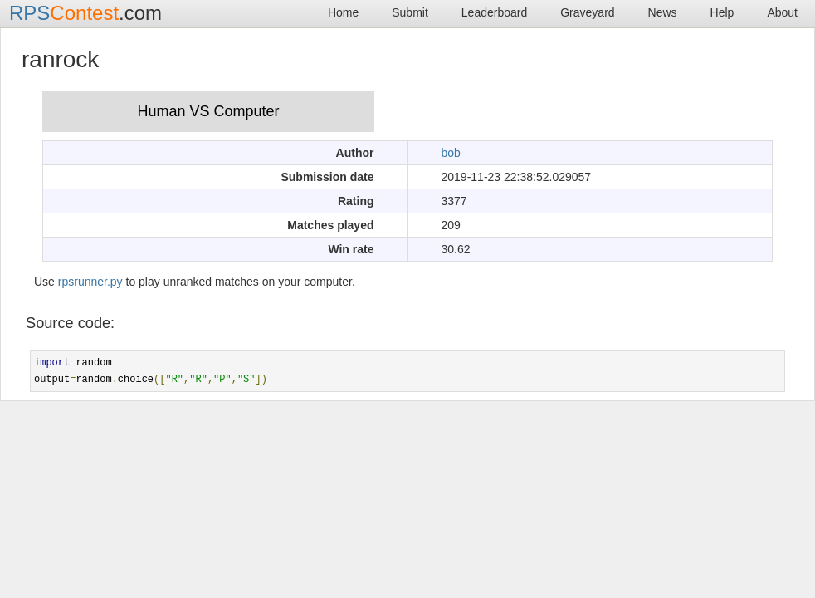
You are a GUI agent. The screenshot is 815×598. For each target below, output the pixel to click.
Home (343, 12)
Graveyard (587, 12)
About (782, 12)
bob (451, 152)
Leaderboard (494, 12)
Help (722, 12)
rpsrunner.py (90, 281)
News (662, 12)
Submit (410, 12)
